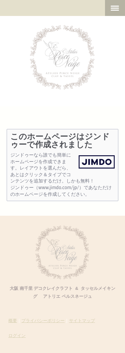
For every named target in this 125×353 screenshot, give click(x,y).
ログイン (17, 335)
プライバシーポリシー (43, 320)
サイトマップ (82, 320)
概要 (12, 320)
